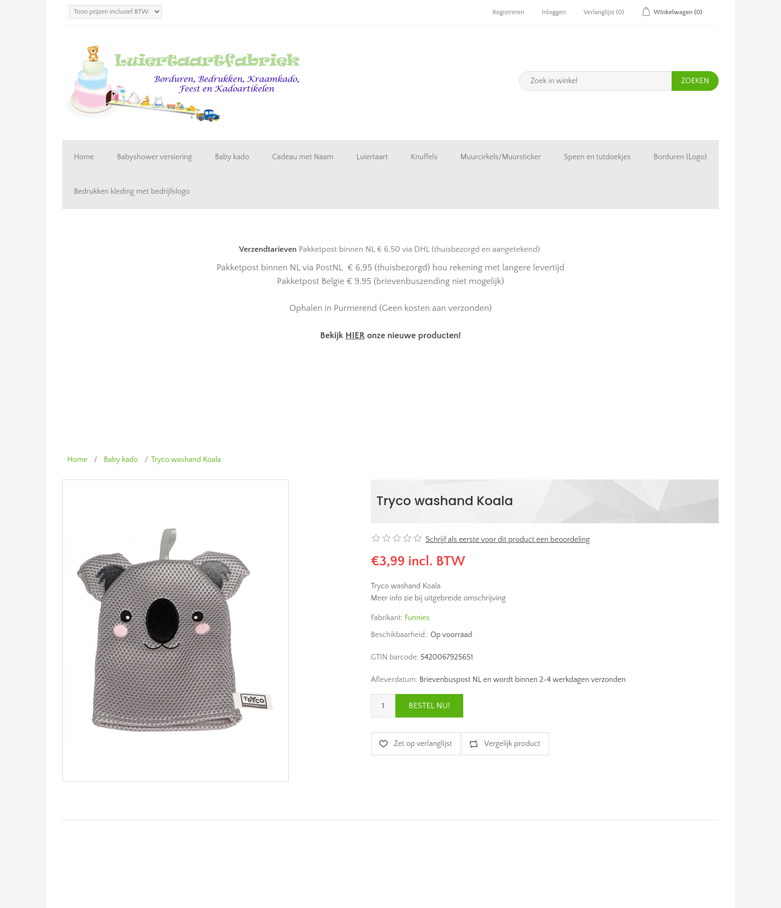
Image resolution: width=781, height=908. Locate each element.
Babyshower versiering (154, 157)
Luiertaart (372, 157)
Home (84, 157)
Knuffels (424, 157)
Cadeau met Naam (303, 157)
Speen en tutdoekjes (597, 157)
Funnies (417, 618)
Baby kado (232, 157)
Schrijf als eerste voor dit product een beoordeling (508, 539)
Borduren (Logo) (680, 157)
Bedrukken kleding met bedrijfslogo (132, 191)
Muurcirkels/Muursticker (501, 157)
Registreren (508, 12)
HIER (354, 335)
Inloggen (554, 12)
